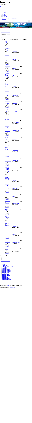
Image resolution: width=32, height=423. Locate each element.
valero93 (6, 50)
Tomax (7, 42)
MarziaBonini (7, 131)
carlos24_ (7, 185)
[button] (2, 37)
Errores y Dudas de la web (7, 116)
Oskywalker (7, 119)
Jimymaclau (7, 151)
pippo (7, 67)
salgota (7, 179)
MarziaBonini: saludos (7, 128)
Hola (6, 41)
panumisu (7, 171)
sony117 (6, 111)
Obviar (1, 6)
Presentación (7, 66)
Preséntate (7, 46)
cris (5, 248)
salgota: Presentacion (7, 178)
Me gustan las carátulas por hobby (7, 75)
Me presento (6, 84)
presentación (7, 92)
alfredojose (7, 95)
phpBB (7, 285)
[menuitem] (8, 9)
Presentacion (7, 48)
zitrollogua (7, 223)
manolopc (7, 103)
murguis (6, 141)
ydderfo (6, 86)
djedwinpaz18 (7, 242)
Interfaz (6, 109)
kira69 (6, 216)
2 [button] (2, 36)
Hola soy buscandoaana (8, 158)
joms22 (6, 209)
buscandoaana (8, 161)
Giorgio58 (7, 60)
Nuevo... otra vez (6, 57)
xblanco (6, 231)
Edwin (6, 239)
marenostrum (7, 201)
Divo (7, 77)
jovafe (6, 193)
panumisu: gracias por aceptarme (7, 168)
